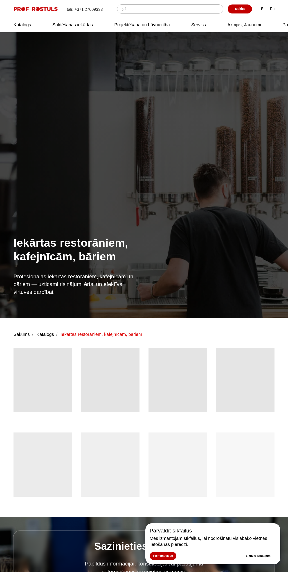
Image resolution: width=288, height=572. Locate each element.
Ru (272, 9)
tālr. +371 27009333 (85, 9)
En (263, 9)
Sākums (22, 334)
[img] (36, 9)
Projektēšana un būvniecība (142, 24)
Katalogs (22, 24)
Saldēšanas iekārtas (72, 24)
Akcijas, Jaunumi (244, 24)
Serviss (198, 24)
